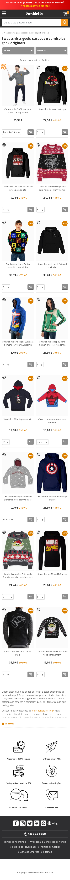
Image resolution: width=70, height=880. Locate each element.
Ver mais (9, 723)
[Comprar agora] (30, 132)
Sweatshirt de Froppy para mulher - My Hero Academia (52, 343)
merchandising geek (43, 710)
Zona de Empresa (29, 851)
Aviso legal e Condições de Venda (48, 841)
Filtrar (7, 50)
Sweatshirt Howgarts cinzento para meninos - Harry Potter (18, 498)
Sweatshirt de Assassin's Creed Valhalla (52, 266)
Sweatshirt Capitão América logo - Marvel (52, 498)
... (2, 33)
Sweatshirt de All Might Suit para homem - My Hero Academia (17, 343)
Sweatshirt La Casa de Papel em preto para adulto (18, 188)
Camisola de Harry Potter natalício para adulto (18, 266)
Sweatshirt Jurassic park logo (52, 109)
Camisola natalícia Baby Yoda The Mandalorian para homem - (18, 577)
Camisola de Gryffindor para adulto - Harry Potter (17, 111)
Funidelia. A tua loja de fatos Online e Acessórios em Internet (34, 13)
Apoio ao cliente (35, 834)
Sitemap (47, 851)
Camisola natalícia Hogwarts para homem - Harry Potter (52, 188)
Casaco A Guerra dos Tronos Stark (17, 653)
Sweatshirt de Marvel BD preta (52, 574)
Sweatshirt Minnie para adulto (17, 419)
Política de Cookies (50, 846)
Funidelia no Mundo (15, 841)
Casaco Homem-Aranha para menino (52, 421)
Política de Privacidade (24, 846)
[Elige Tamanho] (11, 132)
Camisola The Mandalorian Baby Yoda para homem (52, 653)
